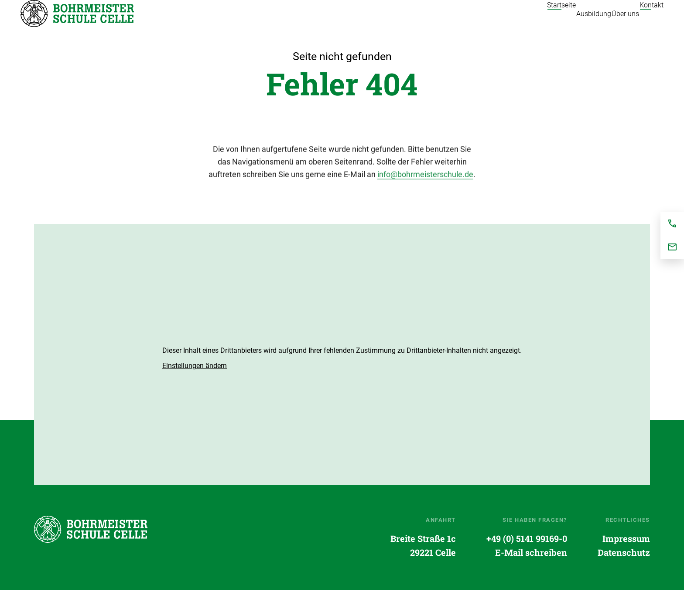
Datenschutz (624, 568)
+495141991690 (672, 223)
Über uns (608, 21)
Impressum (626, 554)
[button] (194, 381)
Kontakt (651, 21)
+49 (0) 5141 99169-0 (526, 554)
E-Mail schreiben (531, 568)
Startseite (77, 21)
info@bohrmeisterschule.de (425, 191)
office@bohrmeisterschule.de (672, 247)
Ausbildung (559, 21)
